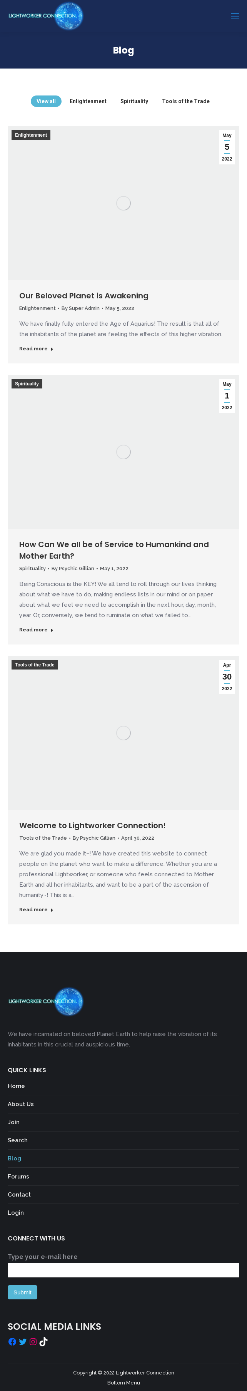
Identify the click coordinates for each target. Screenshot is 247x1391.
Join (14, 1122)
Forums (18, 1176)
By (81, 308)
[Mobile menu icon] (235, 16)
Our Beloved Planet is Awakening (84, 295)
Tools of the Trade (186, 101)
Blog (14, 1158)
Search (18, 1140)
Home (16, 1086)
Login (16, 1212)
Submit (22, 1292)
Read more (36, 349)
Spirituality (134, 101)
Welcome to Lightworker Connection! (92, 825)
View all (46, 101)
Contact (19, 1194)
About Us (21, 1104)
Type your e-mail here (43, 1256)
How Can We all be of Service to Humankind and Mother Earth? (114, 550)
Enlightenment (88, 101)
